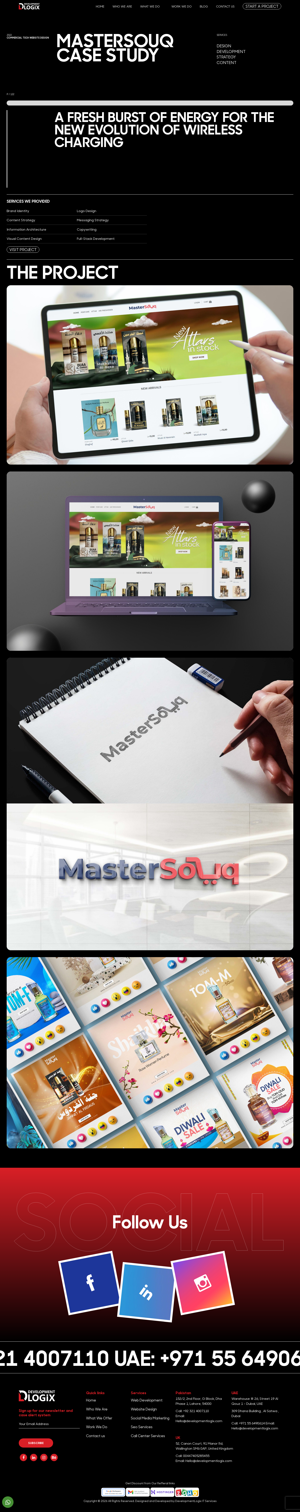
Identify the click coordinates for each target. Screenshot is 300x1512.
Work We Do (181, 6)
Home (100, 6)
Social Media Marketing (150, 1418)
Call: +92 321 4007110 (192, 1411)
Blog (204, 6)
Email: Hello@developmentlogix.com (204, 1460)
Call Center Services (148, 1435)
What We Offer (99, 1418)
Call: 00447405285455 (192, 1455)
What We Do (150, 6)
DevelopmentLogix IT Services (196, 1501)
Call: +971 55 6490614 (248, 1423)
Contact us (225, 6)
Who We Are (122, 6)
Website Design (144, 1409)
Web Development (146, 1400)
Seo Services (141, 1426)
